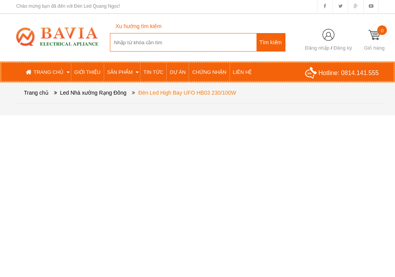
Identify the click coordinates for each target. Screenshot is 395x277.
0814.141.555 (360, 73)
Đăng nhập (317, 48)
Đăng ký (343, 48)
